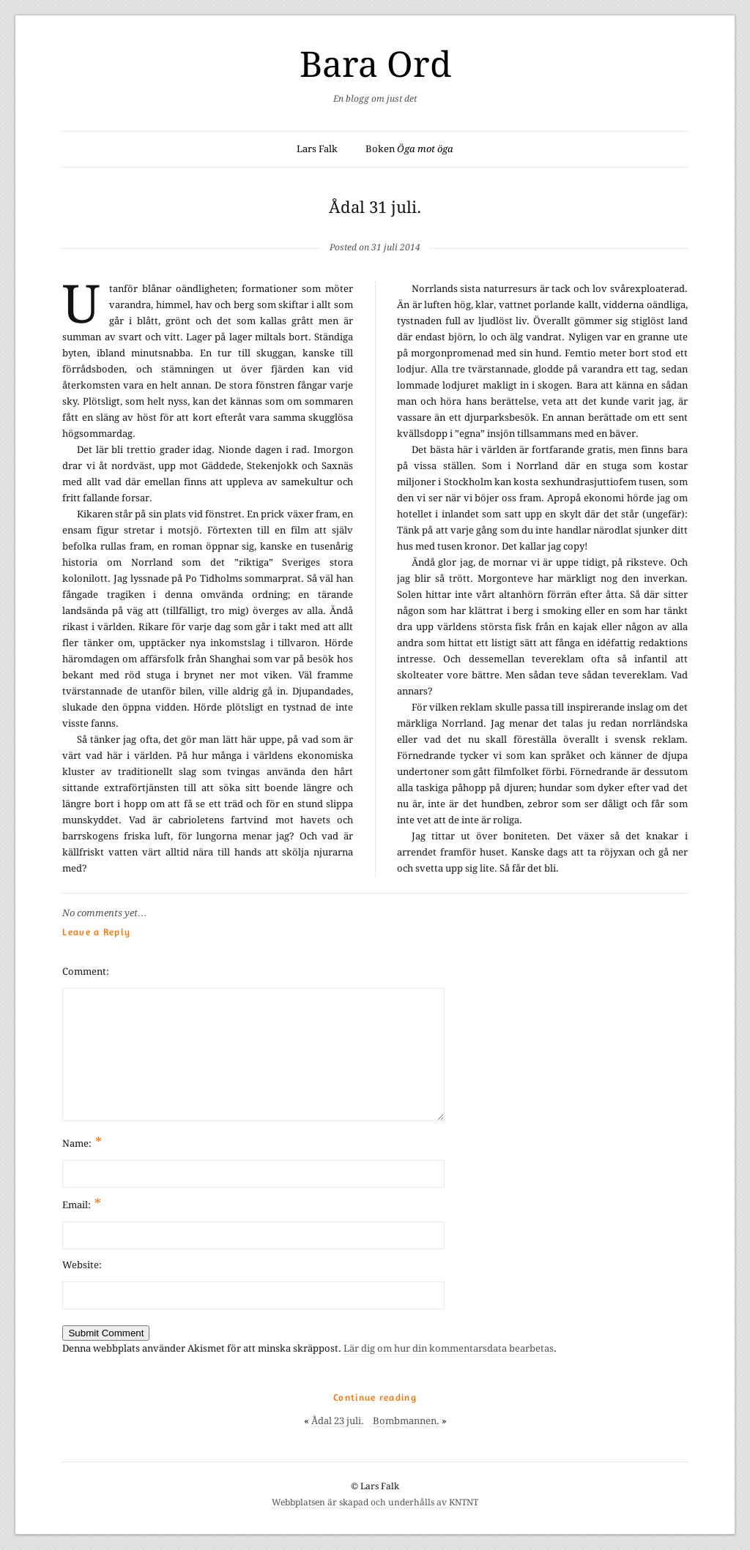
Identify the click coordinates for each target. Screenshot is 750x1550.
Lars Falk (317, 148)
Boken (409, 148)
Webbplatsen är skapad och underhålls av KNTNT (375, 1502)
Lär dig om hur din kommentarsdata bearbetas (449, 1348)
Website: (82, 1264)
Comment (84, 971)
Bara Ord (375, 65)
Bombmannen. (406, 1420)
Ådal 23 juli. (337, 1420)
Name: (82, 1142)
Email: (81, 1203)
